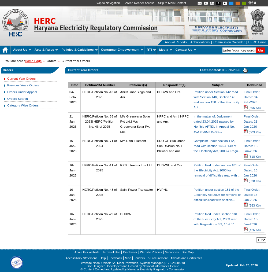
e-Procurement (158, 258)
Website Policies (151, 252)
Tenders (139, 258)
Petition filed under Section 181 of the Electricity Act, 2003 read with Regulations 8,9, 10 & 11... (215, 219)
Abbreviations (200, 42)
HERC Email (257, 42)
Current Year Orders (21, 78)
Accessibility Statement (81, 258)
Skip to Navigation (108, 3)
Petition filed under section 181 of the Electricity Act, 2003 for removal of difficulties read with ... (216, 170)
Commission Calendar (228, 42)
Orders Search (17, 99)
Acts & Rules (46, 50)
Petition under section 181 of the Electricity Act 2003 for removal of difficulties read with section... (217, 195)
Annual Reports (176, 42)
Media (165, 50)
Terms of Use (111, 252)
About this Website (87, 252)
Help (103, 258)
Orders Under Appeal (22, 92)
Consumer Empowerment (122, 50)
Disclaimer (130, 252)
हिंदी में (252, 3)
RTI (151, 50)
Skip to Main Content (172, 3)
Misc (128, 258)
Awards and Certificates (186, 258)
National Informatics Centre (161, 266)
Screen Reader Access (139, 3)
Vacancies (172, 252)
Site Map (187, 252)
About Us (22, 50)
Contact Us (186, 50)
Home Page (33, 61)
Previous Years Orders (23, 85)
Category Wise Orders (23, 105)
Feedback (115, 258)
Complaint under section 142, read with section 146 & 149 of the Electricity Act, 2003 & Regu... (217, 146)
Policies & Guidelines (79, 50)
